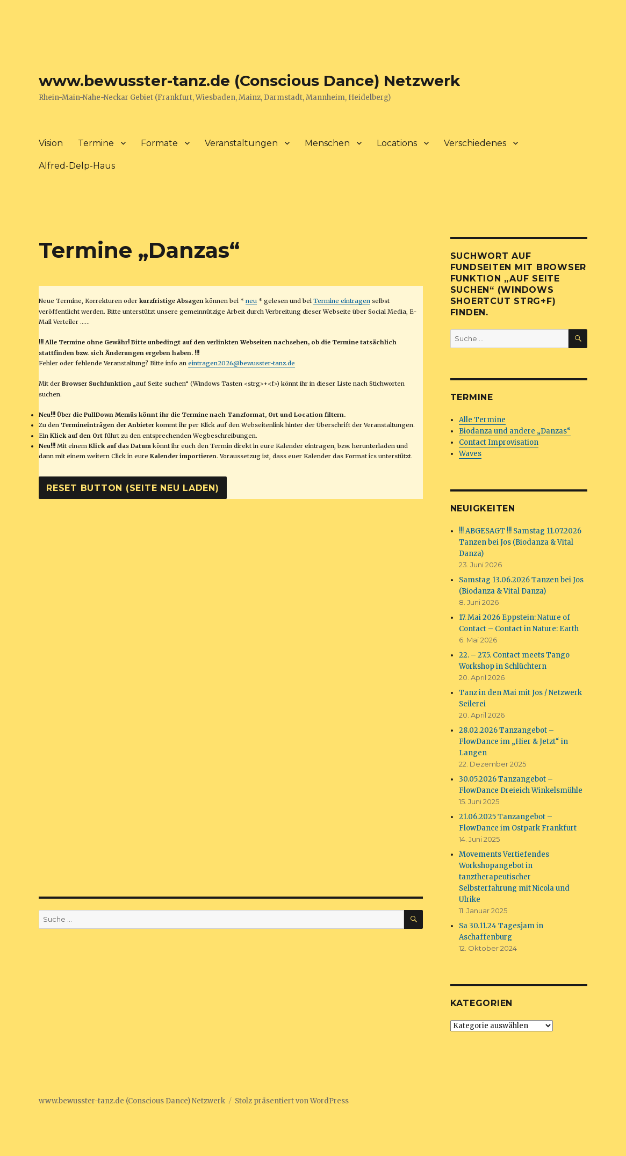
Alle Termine (482, 419)
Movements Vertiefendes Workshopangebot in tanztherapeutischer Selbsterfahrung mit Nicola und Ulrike (514, 877)
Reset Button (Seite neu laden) (132, 488)
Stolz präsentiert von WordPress (292, 1101)
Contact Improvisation (498, 442)
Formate (159, 143)
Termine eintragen (341, 301)
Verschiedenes (475, 143)
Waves (470, 453)
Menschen (327, 143)
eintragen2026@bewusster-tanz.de (241, 363)
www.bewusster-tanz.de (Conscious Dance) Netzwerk (249, 80)
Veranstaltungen (241, 143)
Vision (51, 143)
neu (251, 301)
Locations (397, 143)
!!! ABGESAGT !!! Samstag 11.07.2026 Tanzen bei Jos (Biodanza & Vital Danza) (520, 542)
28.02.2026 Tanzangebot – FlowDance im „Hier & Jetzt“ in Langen (513, 741)
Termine (96, 143)
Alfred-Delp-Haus (77, 166)
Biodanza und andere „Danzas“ (515, 431)
